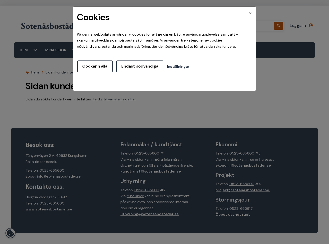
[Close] (250, 13)
